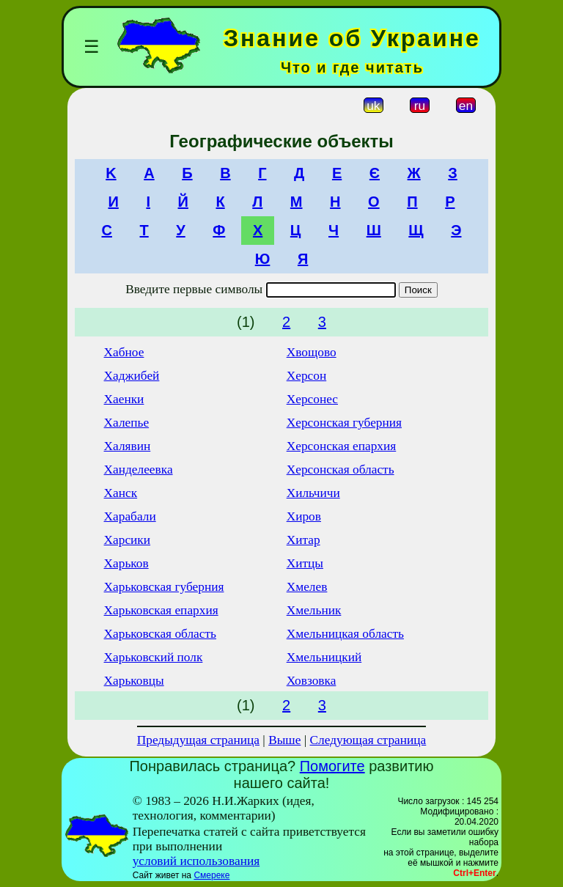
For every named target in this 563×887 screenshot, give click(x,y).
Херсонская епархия (342, 446)
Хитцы (305, 563)
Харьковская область (160, 634)
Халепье (127, 423)
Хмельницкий (324, 657)
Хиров (304, 516)
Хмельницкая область (345, 634)
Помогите (332, 766)
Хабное (124, 352)
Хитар (303, 540)
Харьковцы (134, 681)
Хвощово (311, 352)
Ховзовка (311, 681)
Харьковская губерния (164, 587)
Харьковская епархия (161, 610)
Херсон (307, 376)
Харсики (127, 540)
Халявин (127, 446)
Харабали (130, 516)
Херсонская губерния (344, 423)
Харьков (126, 563)
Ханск (121, 493)
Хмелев (307, 587)
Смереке (211, 875)
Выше (284, 740)
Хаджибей (132, 376)
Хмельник (314, 610)
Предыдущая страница (198, 740)
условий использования (196, 861)
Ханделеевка (138, 469)
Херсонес (312, 399)
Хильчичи (313, 493)
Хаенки (124, 399)
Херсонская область (340, 469)
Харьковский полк (153, 657)
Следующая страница (368, 740)
